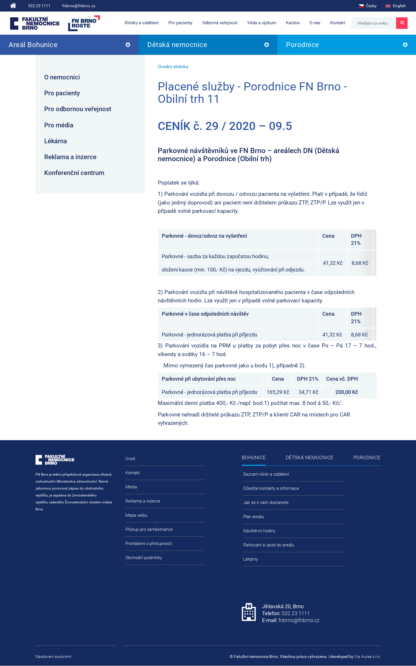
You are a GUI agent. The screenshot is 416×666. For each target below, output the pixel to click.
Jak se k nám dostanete (266, 502)
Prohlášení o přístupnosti (148, 543)
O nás (314, 22)
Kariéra (293, 22)
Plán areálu (253, 516)
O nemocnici (62, 77)
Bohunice (254, 457)
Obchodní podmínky (143, 557)
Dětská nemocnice (177, 45)
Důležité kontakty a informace (271, 488)
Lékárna (55, 141)
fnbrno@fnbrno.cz (78, 5)
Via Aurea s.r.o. (367, 656)
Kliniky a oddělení (142, 22)
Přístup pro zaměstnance (149, 529)
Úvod (130, 458)
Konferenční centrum (74, 172)
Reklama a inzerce (70, 157)
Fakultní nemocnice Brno (35, 23)
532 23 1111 (39, 5)
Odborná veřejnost (219, 22)
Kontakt (337, 22)
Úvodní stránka (173, 66)
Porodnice (302, 45)
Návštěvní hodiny (259, 530)
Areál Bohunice (33, 45)
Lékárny (250, 559)
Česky (368, 5)
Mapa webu (136, 515)
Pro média (58, 125)
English (395, 5)
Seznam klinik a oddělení (266, 474)
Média (131, 487)
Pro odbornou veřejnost (77, 109)
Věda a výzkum (261, 22)
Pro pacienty (180, 22)
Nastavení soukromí (53, 656)
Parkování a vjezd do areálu (268, 545)
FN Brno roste (84, 23)
